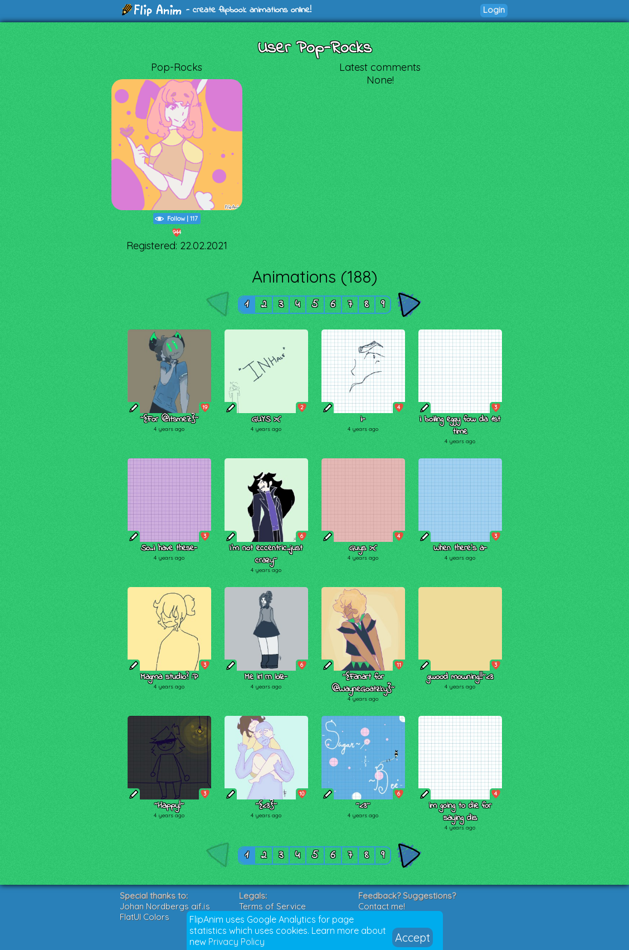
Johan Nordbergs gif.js (165, 906)
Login (494, 9)
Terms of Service (272, 906)
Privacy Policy (236, 941)
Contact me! (381, 906)
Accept (412, 937)
